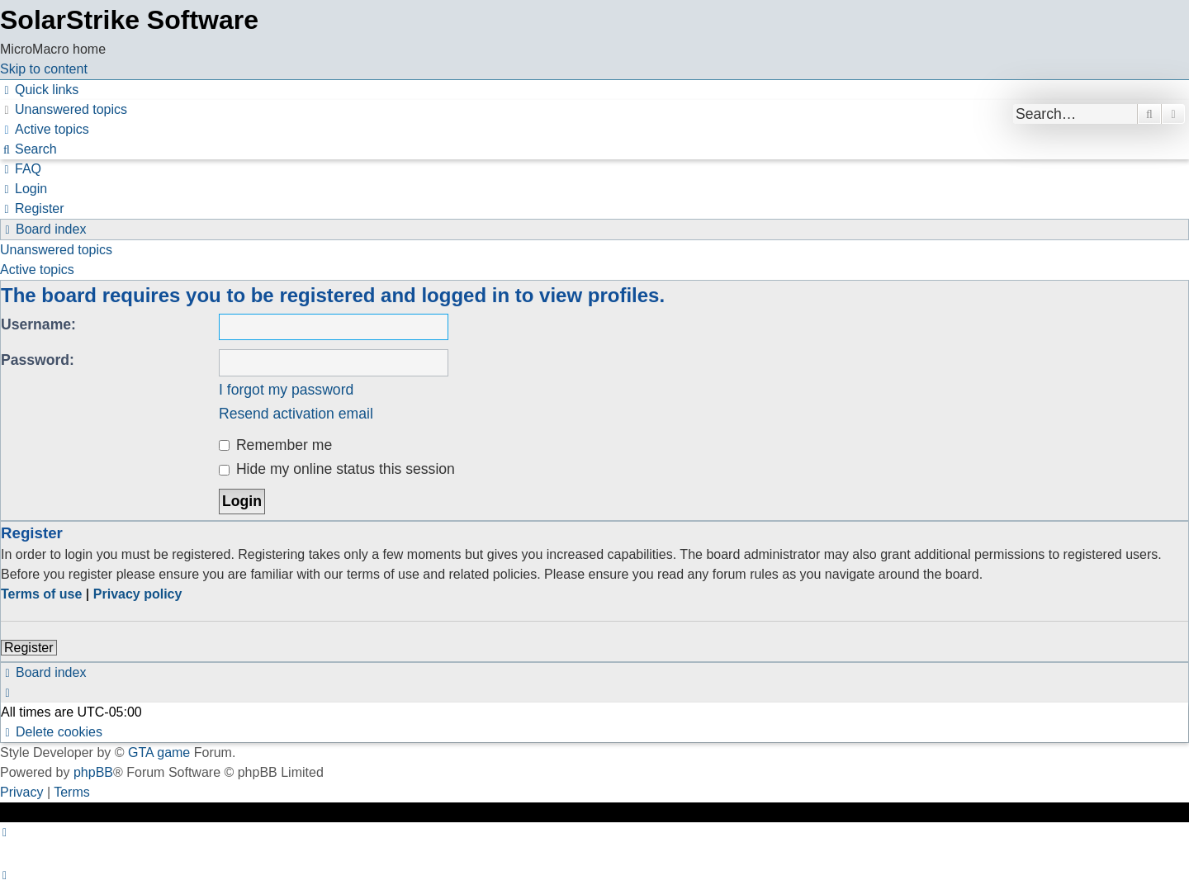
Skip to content (44, 69)
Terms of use (41, 594)
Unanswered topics (56, 250)
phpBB (93, 772)
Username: (38, 324)
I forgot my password (286, 389)
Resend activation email (296, 413)
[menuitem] (63, 109)
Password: (37, 360)
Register (29, 648)
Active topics (37, 270)
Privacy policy (137, 594)
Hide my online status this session (337, 469)
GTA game (159, 752)
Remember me (275, 445)
